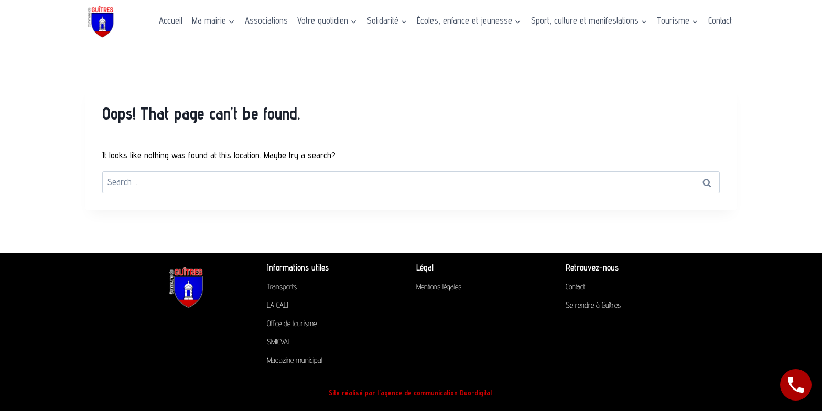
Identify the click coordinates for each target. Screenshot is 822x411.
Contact (720, 20)
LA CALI (277, 304)
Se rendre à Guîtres (593, 304)
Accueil (170, 20)
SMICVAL (279, 341)
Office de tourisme (292, 323)
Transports (282, 286)
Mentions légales (438, 286)
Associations (266, 20)
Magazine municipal (294, 359)
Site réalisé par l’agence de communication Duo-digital (411, 392)
